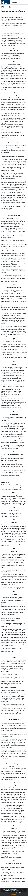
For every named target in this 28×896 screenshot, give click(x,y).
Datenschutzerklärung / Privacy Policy (14, 892)
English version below (6, 28)
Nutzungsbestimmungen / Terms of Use (14, 891)
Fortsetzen (14, 894)
